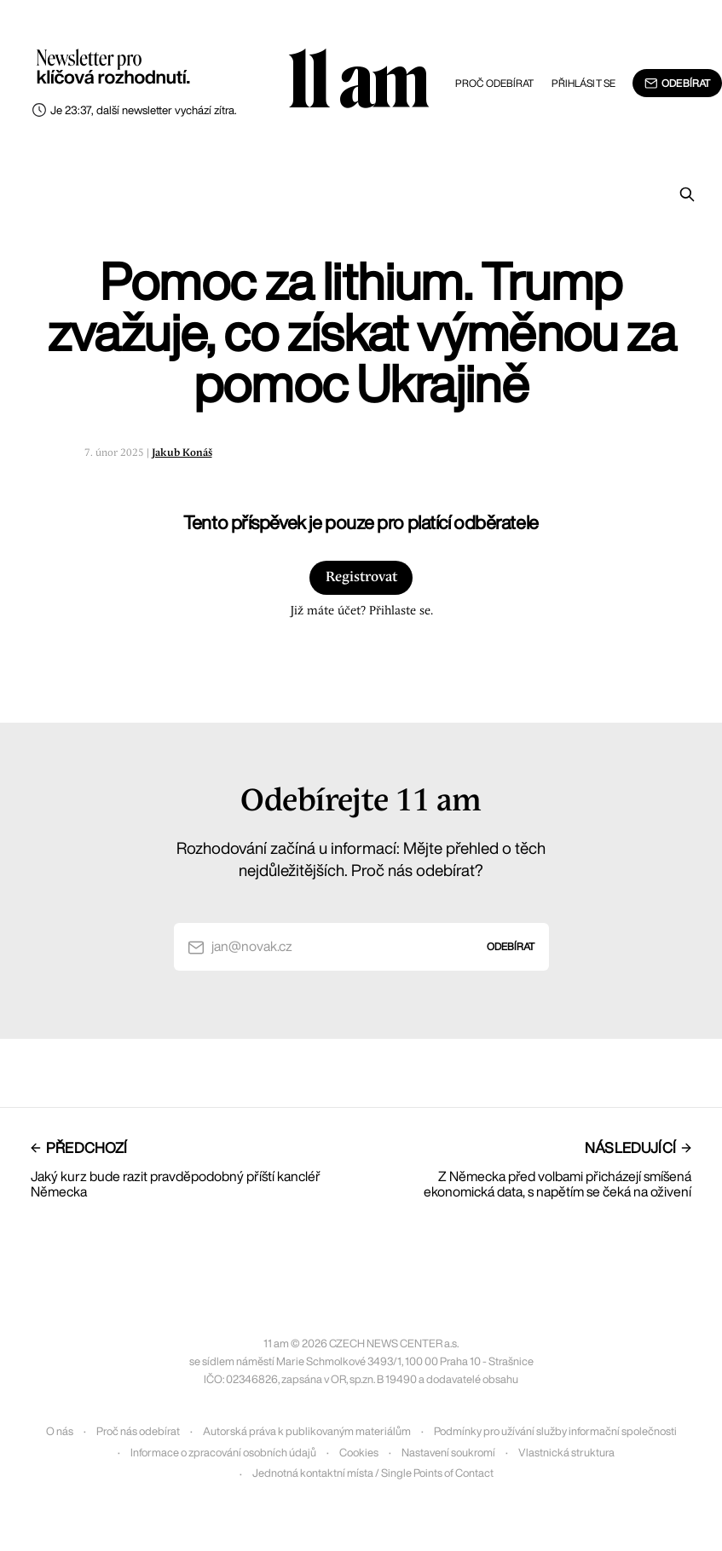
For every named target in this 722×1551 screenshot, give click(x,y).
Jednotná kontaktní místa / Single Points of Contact (373, 1473)
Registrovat (361, 577)
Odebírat (677, 83)
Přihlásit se (583, 83)
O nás (59, 1431)
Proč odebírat (494, 83)
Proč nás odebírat (138, 1431)
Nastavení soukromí (448, 1452)
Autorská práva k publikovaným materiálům (307, 1431)
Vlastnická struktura (566, 1452)
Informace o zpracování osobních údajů (223, 1452)
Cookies (358, 1452)
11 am (358, 81)
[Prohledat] (687, 194)
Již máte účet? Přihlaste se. (361, 611)
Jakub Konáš (182, 453)
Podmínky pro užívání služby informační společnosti (555, 1431)
